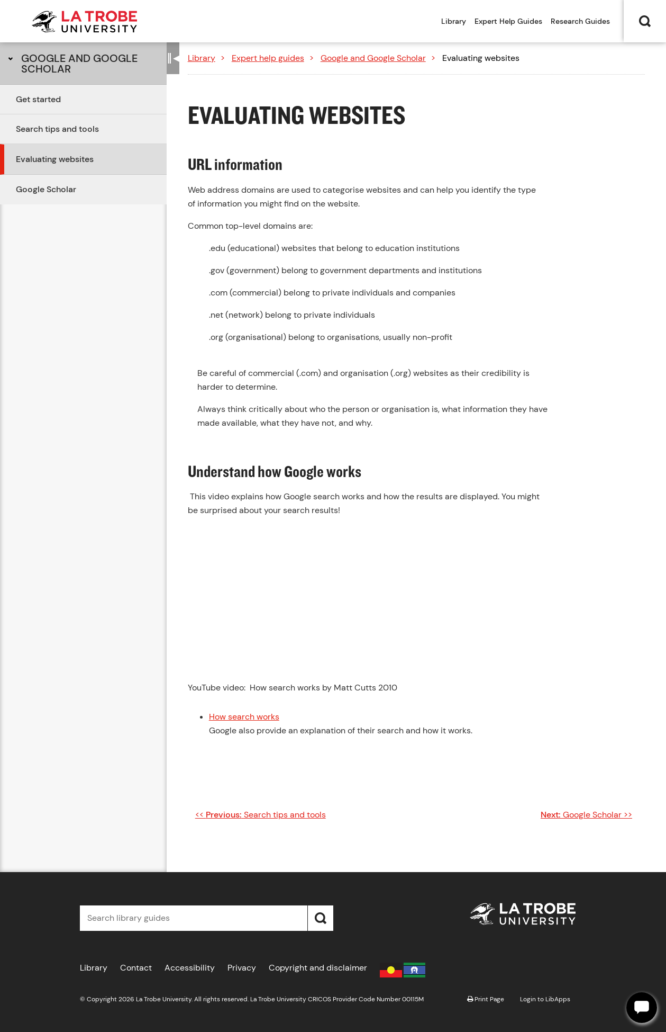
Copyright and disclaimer (318, 967)
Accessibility (190, 967)
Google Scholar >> (586, 814)
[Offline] (641, 1007)
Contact (136, 967)
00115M (413, 999)
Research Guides (580, 21)
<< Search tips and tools (260, 814)
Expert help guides (268, 58)
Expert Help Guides (508, 21)
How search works (244, 716)
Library (453, 21)
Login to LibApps (545, 999)
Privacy (241, 967)
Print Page (485, 999)
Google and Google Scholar (79, 63)
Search (645, 21)
